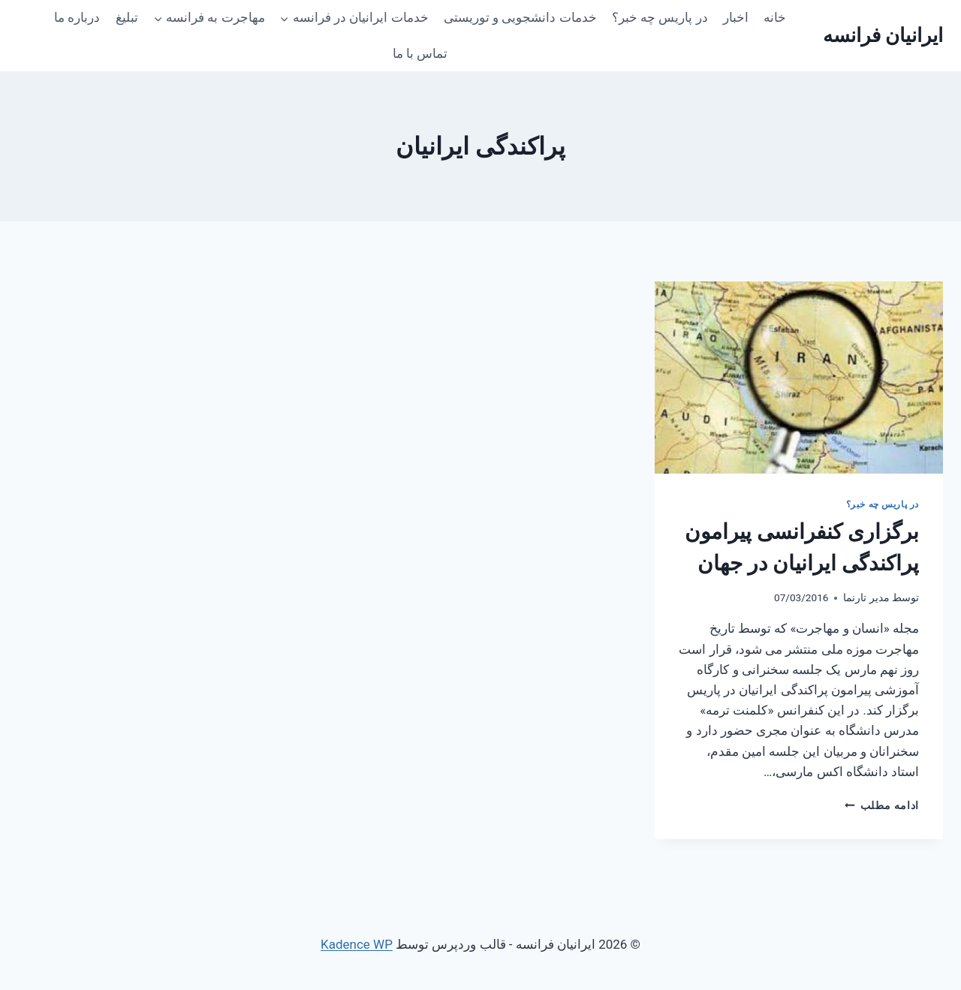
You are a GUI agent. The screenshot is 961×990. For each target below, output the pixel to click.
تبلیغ (127, 17)
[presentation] (799, 377)
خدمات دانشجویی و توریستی (520, 17)
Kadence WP (357, 944)
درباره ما (77, 17)
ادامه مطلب (882, 805)
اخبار (736, 17)
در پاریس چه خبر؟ (660, 17)
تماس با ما (420, 53)
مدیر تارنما (866, 597)
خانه (775, 17)
